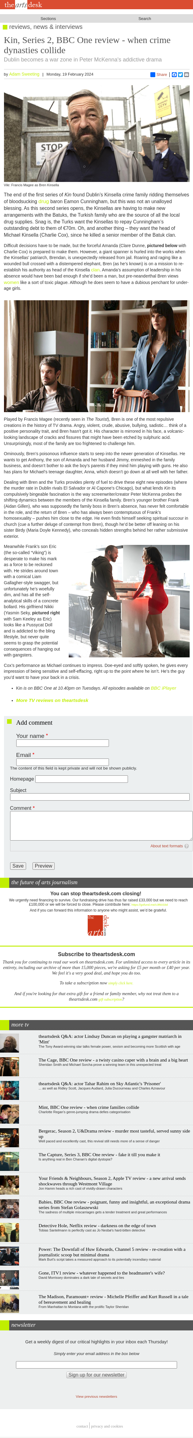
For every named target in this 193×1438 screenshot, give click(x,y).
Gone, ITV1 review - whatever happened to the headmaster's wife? (102, 1272)
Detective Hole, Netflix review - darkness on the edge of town (97, 1225)
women (11, 282)
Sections (48, 18)
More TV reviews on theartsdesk (52, 700)
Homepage (22, 779)
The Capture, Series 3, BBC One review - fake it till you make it (99, 1154)
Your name (30, 736)
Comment (20, 808)
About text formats (166, 846)
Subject (18, 790)
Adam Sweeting (24, 74)
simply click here (120, 983)
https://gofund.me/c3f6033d (150, 904)
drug (43, 201)
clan (95, 269)
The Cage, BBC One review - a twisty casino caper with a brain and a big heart (113, 1059)
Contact (82, 1426)
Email (23, 755)
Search (144, 18)
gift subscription (110, 1000)
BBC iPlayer (163, 688)
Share (158, 74)
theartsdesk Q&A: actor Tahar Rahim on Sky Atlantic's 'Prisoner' (100, 1083)
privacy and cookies (107, 1426)
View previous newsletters (96, 1396)
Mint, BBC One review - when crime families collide (89, 1107)
